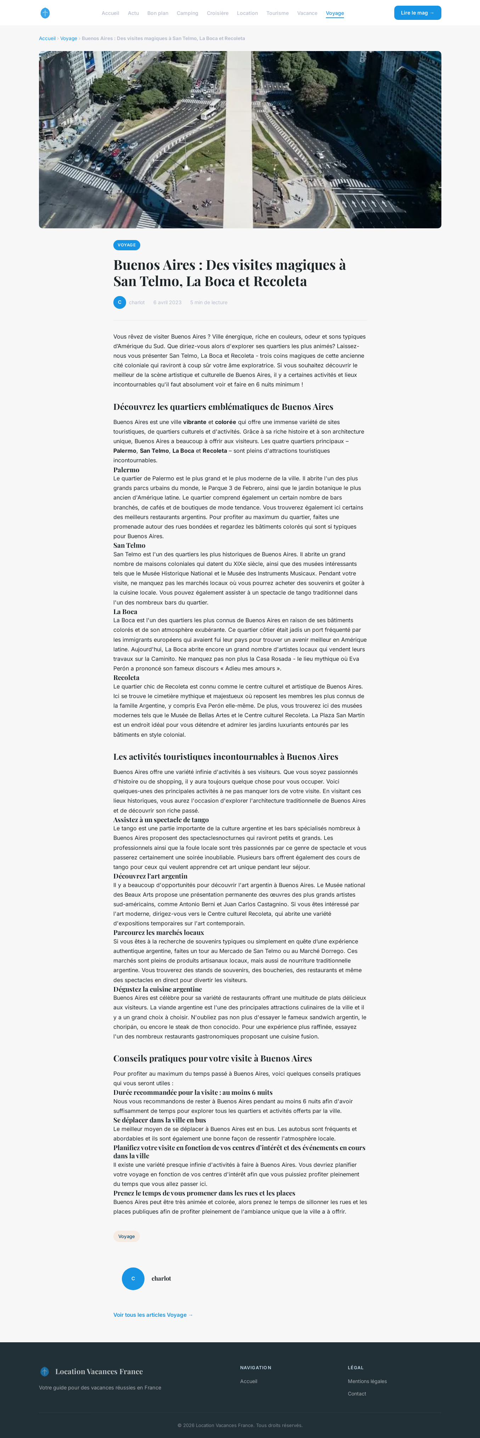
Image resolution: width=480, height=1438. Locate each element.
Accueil (110, 13)
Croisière (217, 13)
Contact (357, 1393)
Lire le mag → (417, 13)
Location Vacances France (91, 1371)
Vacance (307, 13)
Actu (133, 13)
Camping (187, 13)
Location (247, 13)
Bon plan (157, 13)
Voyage (335, 13)
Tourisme (277, 13)
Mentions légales (367, 1381)
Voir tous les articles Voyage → (153, 1314)
